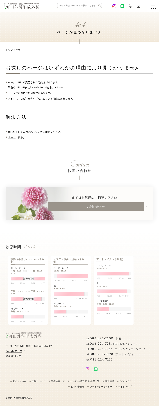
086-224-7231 (112, 347)
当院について (38, 385)
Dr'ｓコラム (126, 385)
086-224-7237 (116, 352)
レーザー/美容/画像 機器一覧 (85, 385)
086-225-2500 (105, 341)
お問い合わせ (96, 209)
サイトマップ (125, 390)
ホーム (12, 137)
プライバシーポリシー (101, 390)
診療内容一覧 (58, 385)
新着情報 (109, 385)
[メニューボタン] (153, 6)
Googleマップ (14, 354)
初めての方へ (19, 385)
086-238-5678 (110, 357)
